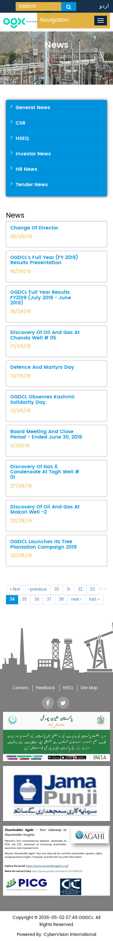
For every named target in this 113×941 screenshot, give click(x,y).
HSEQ (22, 138)
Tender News (32, 185)
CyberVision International (69, 934)
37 (49, 599)
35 (24, 599)
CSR (20, 123)
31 (68, 589)
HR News (26, 169)
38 (61, 599)
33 (92, 589)
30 (56, 589)
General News (33, 108)
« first (15, 589)
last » (94, 599)
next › (76, 599)
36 (36, 599)
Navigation (54, 20)
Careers (20, 688)
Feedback (45, 688)
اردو (104, 6)
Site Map (89, 688)
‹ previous (37, 589)
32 (80, 589)
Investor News (33, 154)
